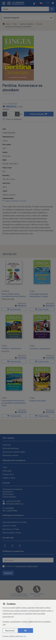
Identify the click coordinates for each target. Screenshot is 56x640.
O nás (5, 467)
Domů (6, 24)
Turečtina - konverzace (40, 348)
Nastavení (10, 630)
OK (25, 630)
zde (24, 636)
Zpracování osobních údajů (14, 451)
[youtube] (19, 545)
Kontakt (6, 482)
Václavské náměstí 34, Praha (14, 522)
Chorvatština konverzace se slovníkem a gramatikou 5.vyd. (14, 402)
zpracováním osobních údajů (27, 566)
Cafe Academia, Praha (12, 532)
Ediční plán (7, 470)
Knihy (15, 24)
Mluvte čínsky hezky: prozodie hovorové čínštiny (14, 294)
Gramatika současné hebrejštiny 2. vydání (39, 294)
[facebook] (5, 545)
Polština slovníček (38, 400)
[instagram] (12, 545)
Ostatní (39, 24)
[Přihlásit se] (35, 3)
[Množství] (11, 114)
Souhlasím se (22, 566)
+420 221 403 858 (11, 501)
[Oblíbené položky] (48, 3)
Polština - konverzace (11, 348)
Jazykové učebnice (26, 24)
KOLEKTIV (5, 351)
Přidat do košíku (38, 114)
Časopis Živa (8, 474)
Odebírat (8, 572)
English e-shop (9, 477)
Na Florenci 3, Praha (11, 528)
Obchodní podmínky (11, 448)
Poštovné (7, 444)
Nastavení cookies (10, 455)
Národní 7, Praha (9, 525)
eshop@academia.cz (13, 503)
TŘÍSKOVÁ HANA (8, 299)
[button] (41, 3)
